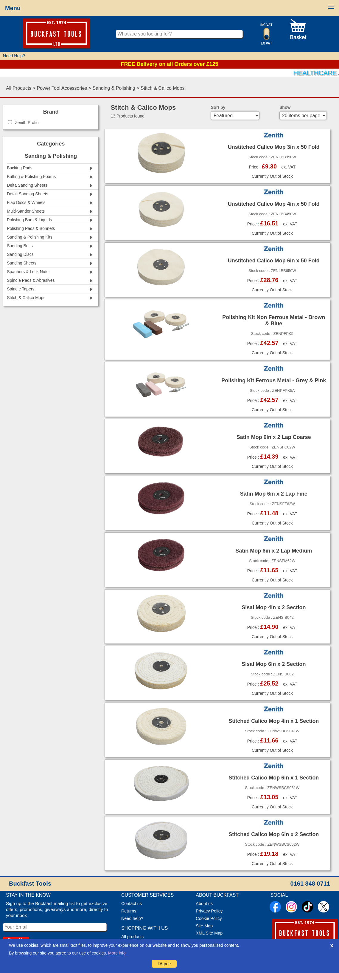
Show (284, 107)
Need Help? (14, 55)
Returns (128, 911)
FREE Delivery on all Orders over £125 (169, 64)
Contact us (131, 903)
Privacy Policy (209, 911)
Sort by (218, 107)
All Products (18, 88)
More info (116, 953)
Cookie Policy (209, 918)
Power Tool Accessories (62, 88)
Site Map (204, 926)
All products (132, 936)
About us (204, 903)
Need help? (132, 918)
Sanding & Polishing (114, 88)
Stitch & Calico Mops (163, 88)
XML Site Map (209, 933)
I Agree (164, 963)
